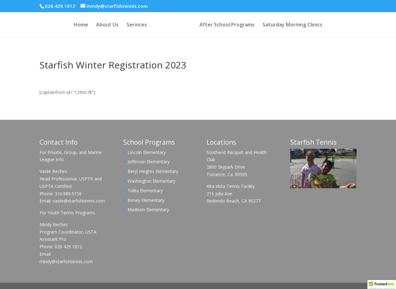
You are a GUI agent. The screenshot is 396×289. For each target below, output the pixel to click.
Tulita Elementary (145, 190)
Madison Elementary (148, 209)
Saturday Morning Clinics (292, 25)
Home (81, 25)
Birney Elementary (146, 200)
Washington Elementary (151, 181)
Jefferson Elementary (149, 162)
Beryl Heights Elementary (153, 171)
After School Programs (226, 25)
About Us (107, 25)
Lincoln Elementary (147, 152)
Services (137, 25)
